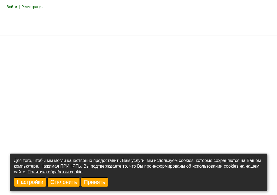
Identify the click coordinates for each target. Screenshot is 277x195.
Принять (94, 182)
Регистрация (32, 7)
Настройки (30, 182)
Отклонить (63, 182)
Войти (11, 7)
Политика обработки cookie (55, 172)
